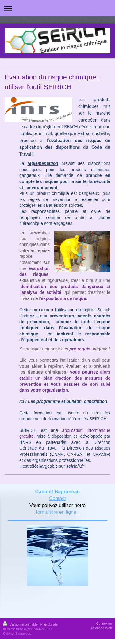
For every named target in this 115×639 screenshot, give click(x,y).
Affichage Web (101, 628)
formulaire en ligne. (57, 512)
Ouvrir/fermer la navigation (57, 8)
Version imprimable (21, 624)
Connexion (104, 623)
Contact (57, 498)
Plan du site (49, 624)
